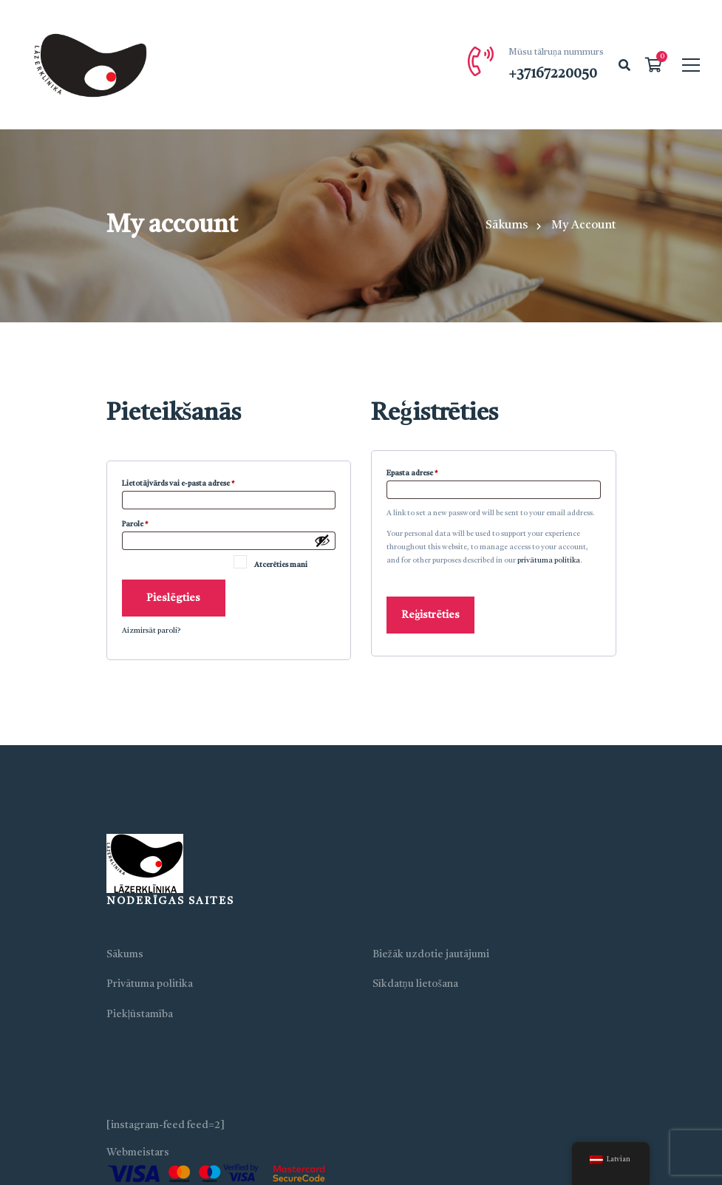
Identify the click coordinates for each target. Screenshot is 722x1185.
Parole (149, 522)
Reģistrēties (430, 615)
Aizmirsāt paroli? (151, 630)
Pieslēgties (173, 598)
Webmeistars (137, 1152)
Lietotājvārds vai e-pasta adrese (192, 481)
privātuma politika (548, 560)
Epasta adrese (426, 471)
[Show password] (322, 540)
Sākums (507, 225)
